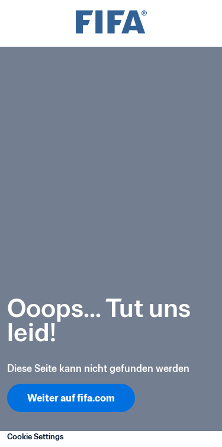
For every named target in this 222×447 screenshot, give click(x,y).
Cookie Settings (35, 437)
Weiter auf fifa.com (71, 398)
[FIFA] (111, 23)
